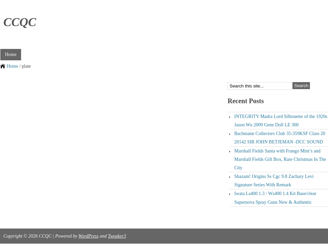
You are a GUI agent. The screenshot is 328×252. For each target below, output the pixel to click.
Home (10, 54)
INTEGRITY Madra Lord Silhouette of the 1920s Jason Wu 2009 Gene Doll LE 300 (280, 120)
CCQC (19, 22)
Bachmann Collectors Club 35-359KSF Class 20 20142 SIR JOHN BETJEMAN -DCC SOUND (279, 137)
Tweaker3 (117, 236)
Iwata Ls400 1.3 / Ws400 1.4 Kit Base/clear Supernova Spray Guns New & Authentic (275, 197)
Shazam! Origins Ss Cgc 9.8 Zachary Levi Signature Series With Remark (274, 180)
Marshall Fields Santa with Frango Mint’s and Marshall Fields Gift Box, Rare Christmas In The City (280, 159)
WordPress (88, 236)
